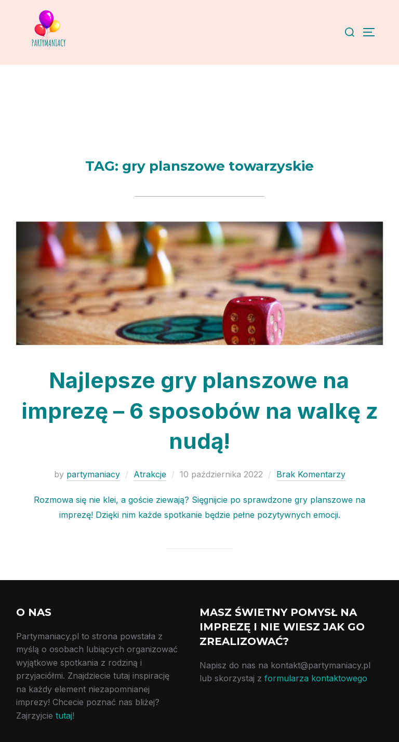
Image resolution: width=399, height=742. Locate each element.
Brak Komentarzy (310, 474)
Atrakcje (150, 474)
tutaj (64, 715)
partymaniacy (93, 474)
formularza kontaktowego (315, 678)
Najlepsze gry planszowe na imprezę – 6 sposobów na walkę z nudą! (200, 411)
